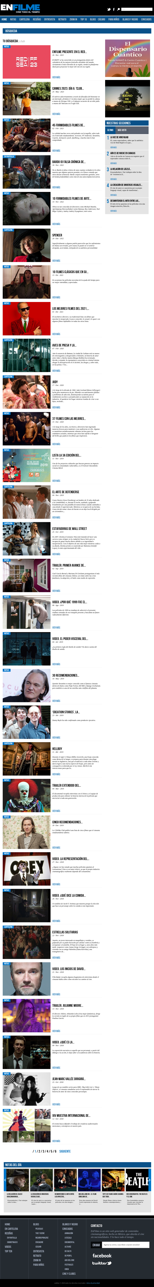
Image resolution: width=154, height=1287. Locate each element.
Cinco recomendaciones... (67, 822)
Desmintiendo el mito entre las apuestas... (64, 1195)
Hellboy (57, 749)
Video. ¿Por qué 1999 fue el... (69, 602)
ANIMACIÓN (69, 1233)
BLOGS (93, 19)
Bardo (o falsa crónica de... (69, 162)
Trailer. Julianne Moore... (67, 1005)
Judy (55, 382)
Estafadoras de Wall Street (69, 529)
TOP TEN (8, 1251)
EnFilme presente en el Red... (69, 52)
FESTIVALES (69, 1264)
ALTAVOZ (68, 1246)
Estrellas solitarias (65, 932)
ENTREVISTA (49, 19)
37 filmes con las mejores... (69, 419)
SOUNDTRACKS (12, 1242)
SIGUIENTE (65, 1151)
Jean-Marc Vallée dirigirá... (69, 1079)
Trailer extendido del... (66, 785)
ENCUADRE (39, 1242)
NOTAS (13, 19)
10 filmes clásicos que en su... (70, 272)
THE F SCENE (40, 1233)
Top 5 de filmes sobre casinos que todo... (113, 1195)
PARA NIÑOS (113, 19)
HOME (4, 19)
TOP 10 (83, 19)
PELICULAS (39, 1228)
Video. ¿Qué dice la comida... (69, 895)
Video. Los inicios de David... (68, 969)
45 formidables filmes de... (68, 125)
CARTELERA (24, 19)
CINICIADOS (146, 19)
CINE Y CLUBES (68, 1274)
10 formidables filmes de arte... (71, 198)
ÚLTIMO (110, 130)
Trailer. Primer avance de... (69, 565)
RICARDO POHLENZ (41, 1237)
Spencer (57, 235)
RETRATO (62, 19)
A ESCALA (68, 1237)
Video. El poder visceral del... (70, 639)
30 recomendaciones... (65, 675)
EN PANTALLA (12, 1237)
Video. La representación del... (70, 859)
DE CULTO (68, 1251)
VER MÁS (56, 77)
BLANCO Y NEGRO (130, 19)
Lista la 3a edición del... (66, 455)
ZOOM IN (73, 19)
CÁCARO (101, 19)
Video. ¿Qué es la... (63, 1042)
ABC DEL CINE (69, 1260)
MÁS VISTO (122, 130)
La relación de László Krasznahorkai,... (14, 1195)
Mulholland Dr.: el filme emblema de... (88, 1195)
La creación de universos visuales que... (40, 1195)
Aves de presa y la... (64, 345)
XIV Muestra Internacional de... (71, 1115)
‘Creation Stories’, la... (66, 712)
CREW (67, 1269)
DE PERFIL (68, 1255)
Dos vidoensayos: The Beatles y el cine (136, 1195)
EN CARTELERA (11, 1229)
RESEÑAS (37, 19)
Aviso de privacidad (93, 1283)
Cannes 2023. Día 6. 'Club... (68, 88)
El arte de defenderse (65, 492)
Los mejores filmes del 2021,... (70, 308)
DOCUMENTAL (69, 1242)
